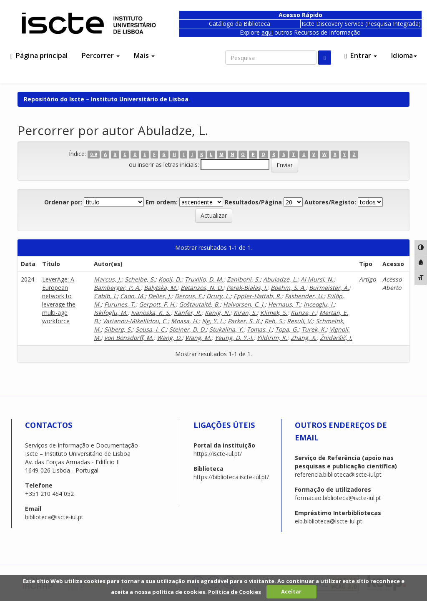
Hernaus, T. (284, 304)
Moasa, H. (184, 321)
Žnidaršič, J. (336, 338)
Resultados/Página (253, 202)
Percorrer (101, 55)
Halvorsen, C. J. (244, 304)
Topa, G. (286, 329)
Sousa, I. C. (151, 329)
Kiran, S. (245, 313)
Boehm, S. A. (288, 288)
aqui (267, 32)
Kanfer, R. (187, 313)
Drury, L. (218, 296)
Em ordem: (162, 202)
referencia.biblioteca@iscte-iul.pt (338, 474)
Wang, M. (198, 338)
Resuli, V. (299, 321)
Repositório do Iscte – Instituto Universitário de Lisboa (106, 99)
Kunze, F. (303, 313)
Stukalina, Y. (226, 329)
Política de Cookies (234, 591)
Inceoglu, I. (319, 304)
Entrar (360, 55)
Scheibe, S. (140, 279)
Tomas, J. (259, 329)
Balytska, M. (160, 288)
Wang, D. (169, 338)
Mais (144, 55)
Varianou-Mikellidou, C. (135, 321)
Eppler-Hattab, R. (257, 296)
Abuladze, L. (280, 279)
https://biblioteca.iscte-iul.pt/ (231, 477)
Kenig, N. (217, 313)
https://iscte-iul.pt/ (217, 454)
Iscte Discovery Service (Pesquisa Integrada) (361, 24)
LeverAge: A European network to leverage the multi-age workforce (58, 300)
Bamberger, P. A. (117, 288)
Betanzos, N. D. (202, 288)
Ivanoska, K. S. (151, 313)
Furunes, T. (120, 304)
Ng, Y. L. (213, 321)
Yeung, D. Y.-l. (234, 338)
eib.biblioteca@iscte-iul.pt (328, 521)
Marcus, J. (107, 279)
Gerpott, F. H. (157, 304)
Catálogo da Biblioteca (239, 24)
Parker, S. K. (244, 321)
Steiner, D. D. (187, 329)
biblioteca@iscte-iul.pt (54, 517)
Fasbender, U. (304, 296)
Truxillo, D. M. (204, 279)
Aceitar (291, 591)
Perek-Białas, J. (246, 288)
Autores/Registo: (330, 202)
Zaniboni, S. (243, 279)
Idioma (404, 55)
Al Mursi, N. (317, 279)
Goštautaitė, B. (199, 304)
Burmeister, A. (329, 288)
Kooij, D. (169, 279)
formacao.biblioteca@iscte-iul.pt (338, 498)
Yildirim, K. (272, 338)
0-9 (93, 154)
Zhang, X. (303, 338)
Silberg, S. (118, 329)
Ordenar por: (63, 202)
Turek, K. (313, 329)
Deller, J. (159, 296)
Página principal (39, 55)
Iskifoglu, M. (111, 313)
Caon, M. (132, 296)
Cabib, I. (105, 296)
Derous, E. (189, 296)
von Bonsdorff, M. (128, 338)
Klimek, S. (273, 313)
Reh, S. (274, 321)
